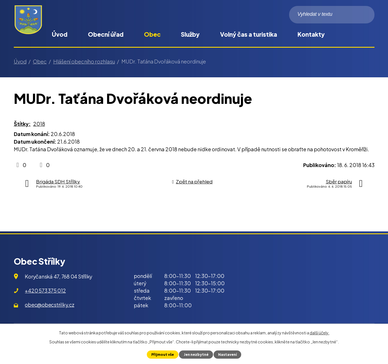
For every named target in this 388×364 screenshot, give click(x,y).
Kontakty (311, 34)
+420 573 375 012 (45, 290)
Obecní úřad (105, 34)
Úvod (59, 34)
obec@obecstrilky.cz (49, 304)
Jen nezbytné (196, 354)
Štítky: (22, 123)
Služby (190, 34)
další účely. (319, 332)
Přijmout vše (161, 354)
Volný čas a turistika (248, 34)
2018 (39, 123)
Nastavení (228, 354)
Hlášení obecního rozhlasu (84, 61)
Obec (152, 34)
